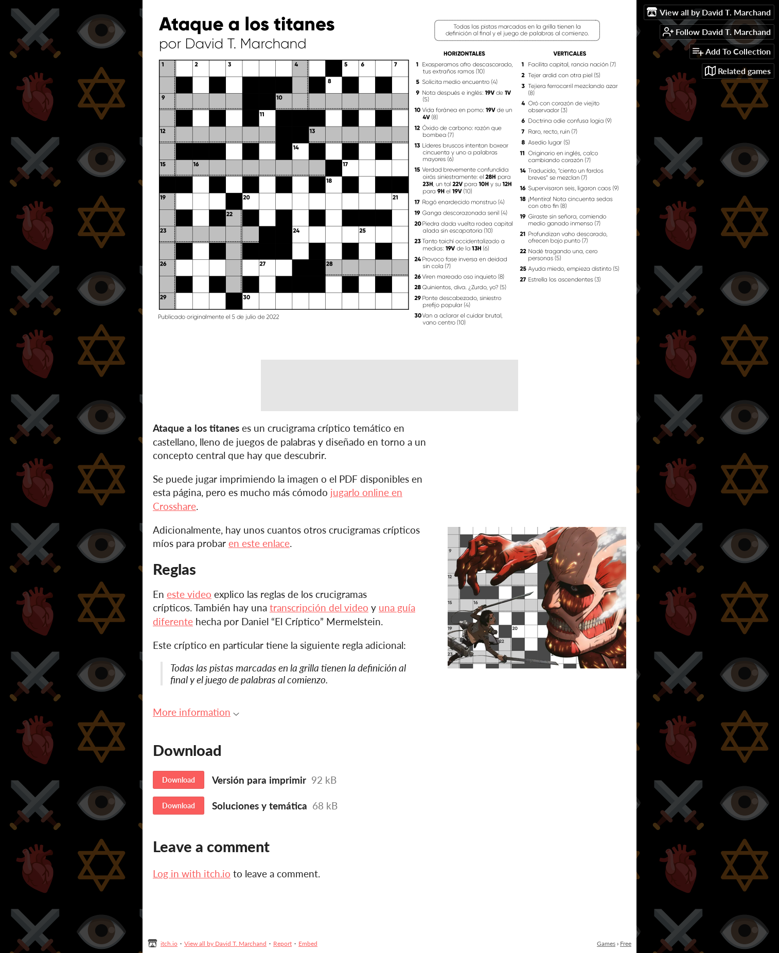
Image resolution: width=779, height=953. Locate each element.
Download (178, 779)
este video (189, 594)
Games (606, 943)
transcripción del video (319, 607)
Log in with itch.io (192, 873)
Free (625, 943)
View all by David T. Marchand (225, 943)
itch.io (169, 943)
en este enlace (259, 543)
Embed (307, 943)
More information (196, 712)
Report (282, 943)
